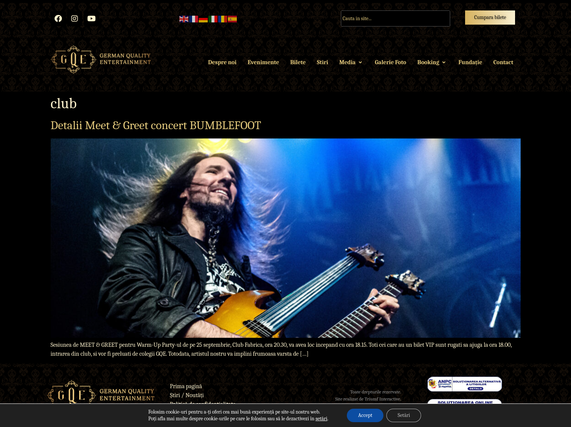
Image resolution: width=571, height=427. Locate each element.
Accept (365, 415)
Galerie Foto (390, 62)
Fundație (470, 62)
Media (351, 62)
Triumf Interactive (382, 399)
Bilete (297, 62)
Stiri (322, 62)
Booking (432, 62)
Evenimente (263, 62)
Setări (404, 415)
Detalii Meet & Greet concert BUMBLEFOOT (156, 125)
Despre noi (222, 62)
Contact (503, 62)
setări (321, 418)
